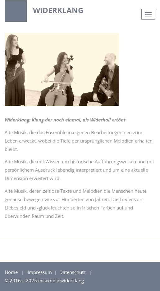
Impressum (40, 272)
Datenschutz (73, 272)
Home (11, 272)
